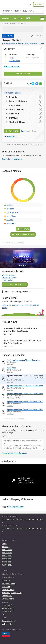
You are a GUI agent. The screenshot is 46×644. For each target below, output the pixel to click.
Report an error (38, 144)
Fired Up (13, 97)
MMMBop (14, 118)
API (3, 614)
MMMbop (10, 209)
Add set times (14, 61)
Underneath (11, 223)
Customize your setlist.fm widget (14, 453)
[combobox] (23, 11)
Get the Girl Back (17, 122)
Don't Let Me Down (18, 101)
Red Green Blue (12, 212)
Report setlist (23, 144)
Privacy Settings (8, 599)
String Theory (12, 216)
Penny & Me (14, 105)
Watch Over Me (16, 109)
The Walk (10, 220)
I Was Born (14, 113)
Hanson (7, 40)
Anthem (10, 205)
